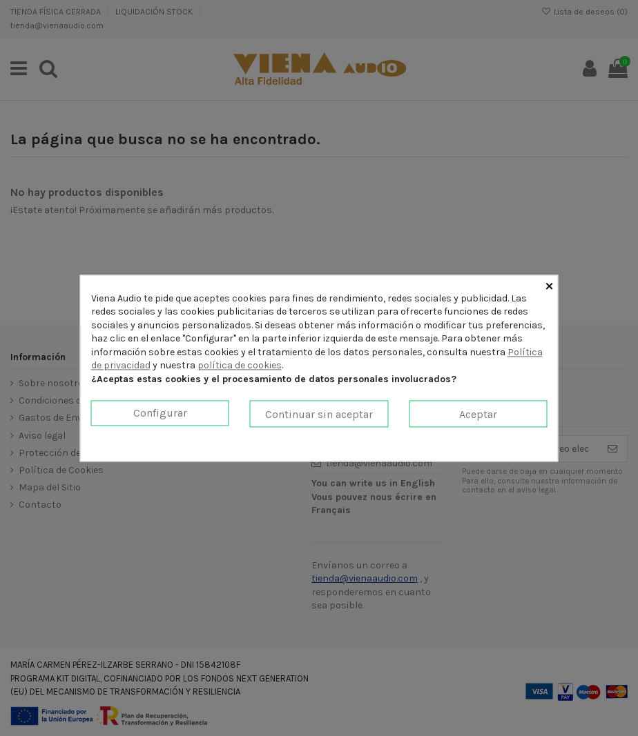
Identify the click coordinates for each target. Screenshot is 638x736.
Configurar (160, 412)
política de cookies (239, 366)
